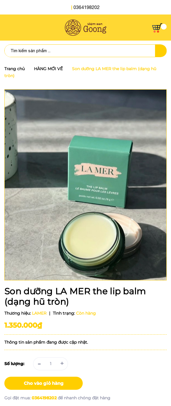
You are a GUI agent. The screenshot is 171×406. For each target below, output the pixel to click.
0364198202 (86, 7)
